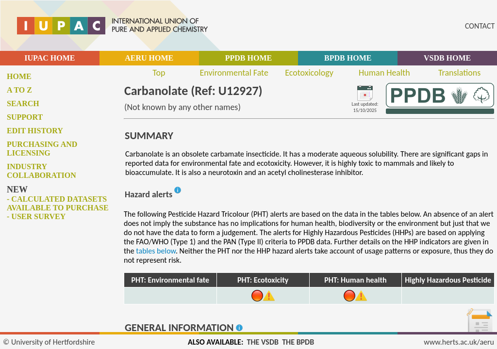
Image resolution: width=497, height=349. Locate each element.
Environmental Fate (233, 72)
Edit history (35, 131)
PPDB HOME (248, 58)
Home (19, 76)
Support (25, 117)
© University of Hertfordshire (49, 342)
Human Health (384, 72)
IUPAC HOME (49, 58)
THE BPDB (298, 342)
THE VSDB (263, 342)
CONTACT (480, 26)
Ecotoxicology (309, 72)
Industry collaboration (41, 170)
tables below (156, 250)
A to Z (19, 90)
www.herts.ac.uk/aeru (459, 342)
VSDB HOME (447, 58)
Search (23, 103)
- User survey (36, 216)
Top (158, 72)
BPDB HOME (347, 58)
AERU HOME (149, 58)
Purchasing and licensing (42, 148)
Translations (459, 72)
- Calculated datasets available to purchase (58, 203)
